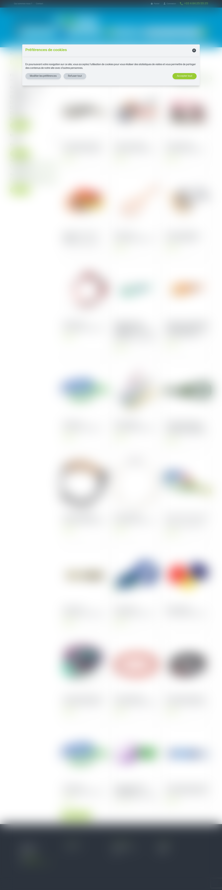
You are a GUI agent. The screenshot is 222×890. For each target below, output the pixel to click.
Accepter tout (184, 76)
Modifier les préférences (43, 76)
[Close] (194, 50)
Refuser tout (75, 76)
